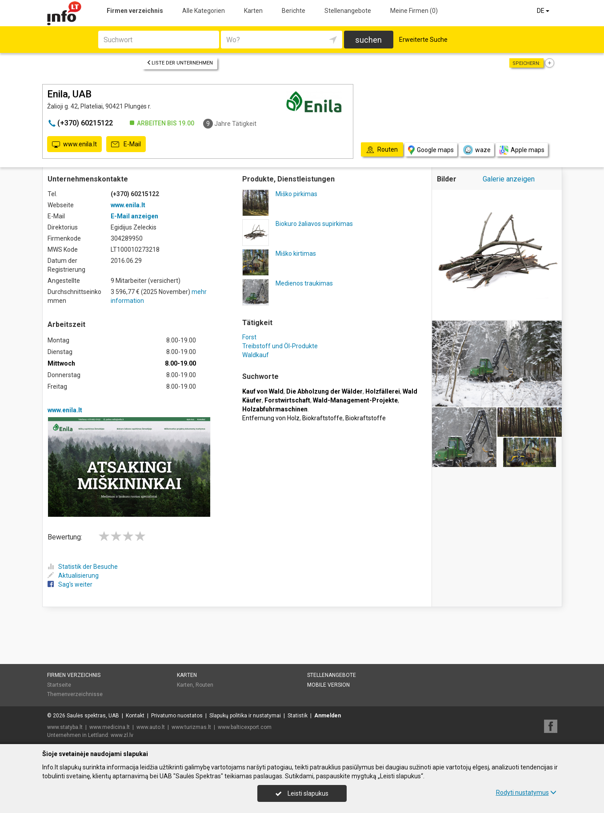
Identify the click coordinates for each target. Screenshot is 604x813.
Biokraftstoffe (322, 418)
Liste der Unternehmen (180, 63)
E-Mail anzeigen (134, 216)
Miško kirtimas (296, 253)
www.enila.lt (74, 145)
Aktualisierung (73, 575)
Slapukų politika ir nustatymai (245, 715)
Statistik (298, 715)
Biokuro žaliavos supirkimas (314, 223)
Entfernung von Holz (271, 418)
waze (476, 150)
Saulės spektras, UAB (93, 715)
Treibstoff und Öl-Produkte (280, 346)
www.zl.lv (122, 735)
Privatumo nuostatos (177, 715)
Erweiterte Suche (423, 39)
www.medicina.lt (109, 727)
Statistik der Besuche (83, 566)
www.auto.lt (150, 727)
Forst (249, 337)
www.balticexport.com (245, 727)
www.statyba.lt (65, 727)
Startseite (59, 685)
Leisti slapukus (302, 793)
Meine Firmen (414, 10)
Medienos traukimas (304, 283)
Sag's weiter (70, 584)
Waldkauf (255, 354)
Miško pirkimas (296, 193)
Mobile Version (328, 685)
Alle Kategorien (203, 10)
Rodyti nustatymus (526, 792)
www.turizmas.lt (191, 727)
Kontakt (135, 715)
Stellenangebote (347, 10)
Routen (204, 685)
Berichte (293, 10)
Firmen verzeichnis (135, 10)
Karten (253, 10)
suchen (368, 39)
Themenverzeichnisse (75, 694)
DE (544, 10)
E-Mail (126, 145)
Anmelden (327, 715)
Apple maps (521, 150)
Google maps (431, 150)
